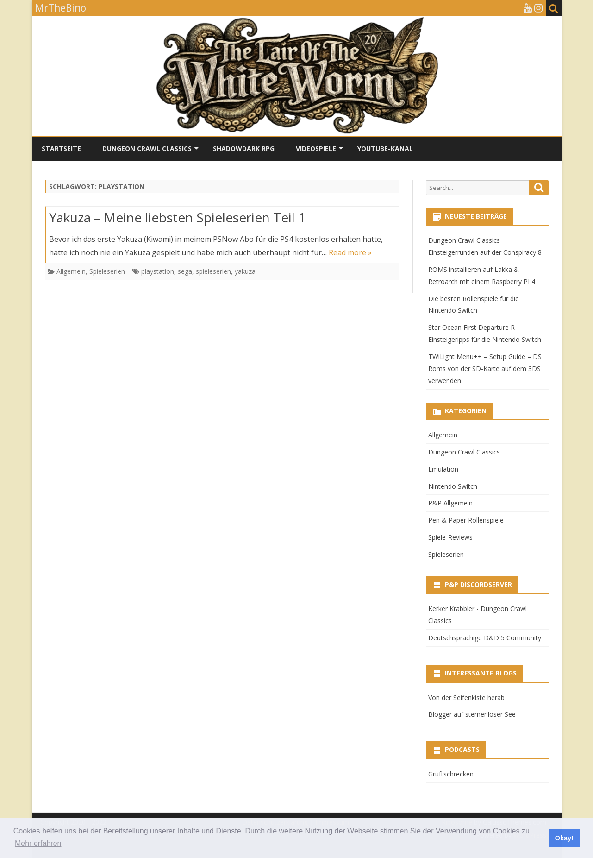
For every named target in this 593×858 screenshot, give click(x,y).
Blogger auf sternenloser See (472, 714)
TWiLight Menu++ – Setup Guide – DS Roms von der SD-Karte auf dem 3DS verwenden (485, 368)
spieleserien (213, 271)
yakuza (245, 271)
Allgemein (71, 271)
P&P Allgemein (450, 502)
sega (185, 271)
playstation (157, 271)
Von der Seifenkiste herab (466, 697)
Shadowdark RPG (244, 148)
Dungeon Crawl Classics (147, 148)
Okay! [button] (564, 838)
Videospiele (316, 148)
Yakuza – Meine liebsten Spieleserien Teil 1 (177, 217)
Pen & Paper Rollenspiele (466, 520)
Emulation (443, 469)
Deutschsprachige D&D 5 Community (484, 637)
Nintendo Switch (452, 486)
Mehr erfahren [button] (38, 843)
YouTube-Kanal (385, 148)
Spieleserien (107, 271)
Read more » (350, 252)
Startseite (61, 148)
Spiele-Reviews (450, 537)
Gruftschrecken (451, 774)
